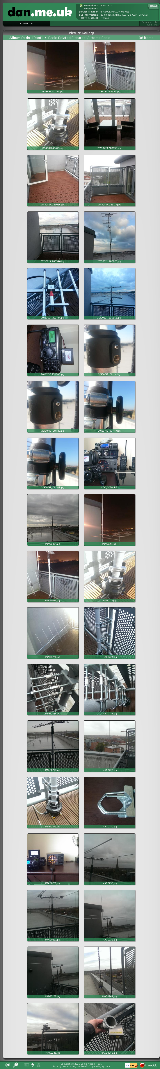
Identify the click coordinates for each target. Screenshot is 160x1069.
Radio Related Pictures (66, 38)
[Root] (37, 38)
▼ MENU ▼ (26, 24)
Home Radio (101, 38)
